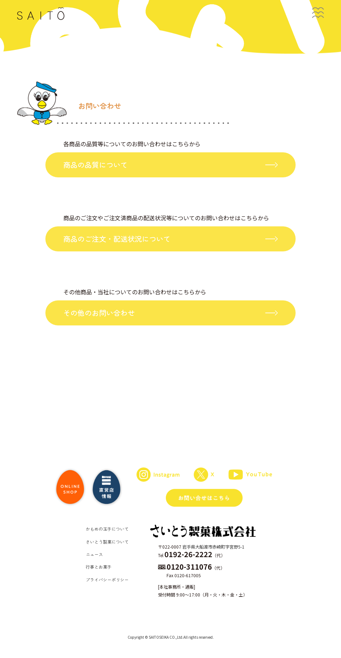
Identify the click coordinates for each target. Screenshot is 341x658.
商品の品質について (95, 164)
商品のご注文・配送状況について (116, 239)
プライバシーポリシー (107, 579)
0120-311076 (189, 566)
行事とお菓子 (99, 567)
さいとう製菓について (107, 542)
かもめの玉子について (107, 529)
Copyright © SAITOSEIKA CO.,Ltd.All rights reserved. (171, 637)
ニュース (94, 554)
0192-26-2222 (188, 554)
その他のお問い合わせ (99, 313)
